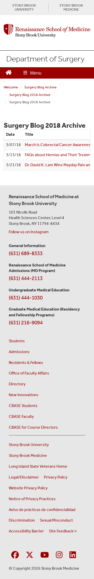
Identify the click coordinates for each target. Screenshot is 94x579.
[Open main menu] (32, 73)
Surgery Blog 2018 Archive (29, 95)
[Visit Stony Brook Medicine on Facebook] (15, 555)
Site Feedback (63, 531)
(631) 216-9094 (26, 323)
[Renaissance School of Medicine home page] (47, 31)
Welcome (11, 87)
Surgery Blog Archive (40, 87)
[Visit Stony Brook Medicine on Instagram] (59, 555)
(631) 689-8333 (26, 253)
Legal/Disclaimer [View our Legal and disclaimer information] (24, 477)
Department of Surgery (45, 58)
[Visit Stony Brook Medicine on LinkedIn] (72, 555)
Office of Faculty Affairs (29, 373)
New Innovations (23, 394)
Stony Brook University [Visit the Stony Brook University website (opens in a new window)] (29, 444)
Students (17, 340)
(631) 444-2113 (26, 278)
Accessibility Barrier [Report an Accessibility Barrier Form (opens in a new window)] (26, 531)
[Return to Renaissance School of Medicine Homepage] (9, 72)
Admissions (19, 351)
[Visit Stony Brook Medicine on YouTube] (44, 555)
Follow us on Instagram (29, 231)
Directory (17, 384)
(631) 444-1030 (26, 298)
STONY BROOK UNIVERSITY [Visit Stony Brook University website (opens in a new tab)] (24, 8)
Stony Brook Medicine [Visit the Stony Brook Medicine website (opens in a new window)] (28, 455)
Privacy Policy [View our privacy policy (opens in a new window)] (55, 477)
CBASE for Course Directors (33, 427)
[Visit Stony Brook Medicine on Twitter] (29, 555)
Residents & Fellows (26, 362)
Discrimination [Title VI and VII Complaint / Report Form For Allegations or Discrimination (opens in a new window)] (22, 520)
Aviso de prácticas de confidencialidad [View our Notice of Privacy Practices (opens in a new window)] (42, 509)
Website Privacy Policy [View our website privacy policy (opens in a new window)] (28, 488)
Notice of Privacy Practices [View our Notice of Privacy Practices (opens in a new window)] (32, 498)
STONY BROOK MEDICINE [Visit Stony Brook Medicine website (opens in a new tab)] (71, 8)
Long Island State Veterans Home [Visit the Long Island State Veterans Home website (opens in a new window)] (38, 466)
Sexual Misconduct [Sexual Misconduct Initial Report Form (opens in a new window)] (56, 520)
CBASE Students (23, 405)
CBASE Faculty (21, 416)
